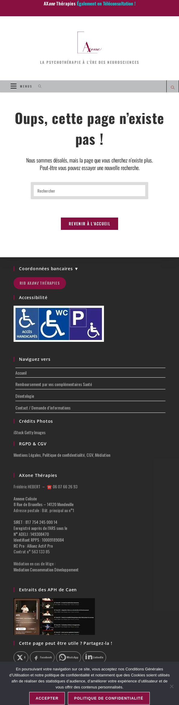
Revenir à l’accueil (89, 224)
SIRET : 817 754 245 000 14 (35, 522)
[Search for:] (38, 86)
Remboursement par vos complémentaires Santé (53, 384)
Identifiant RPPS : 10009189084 (39, 539)
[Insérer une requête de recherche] (89, 190)
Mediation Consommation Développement (46, 569)
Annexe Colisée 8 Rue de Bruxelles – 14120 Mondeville (44, 501)
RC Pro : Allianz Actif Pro (33, 546)
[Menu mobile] (22, 86)
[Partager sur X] (21, 657)
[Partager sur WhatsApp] (68, 657)
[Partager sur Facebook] (42, 657)
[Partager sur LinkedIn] (94, 657)
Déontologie (24, 396)
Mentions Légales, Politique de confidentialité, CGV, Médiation (62, 455)
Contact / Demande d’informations (43, 407)
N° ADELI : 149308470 (31, 534)
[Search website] (172, 87)
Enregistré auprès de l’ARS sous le (40, 528)
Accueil (21, 373)
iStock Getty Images (30, 432)
